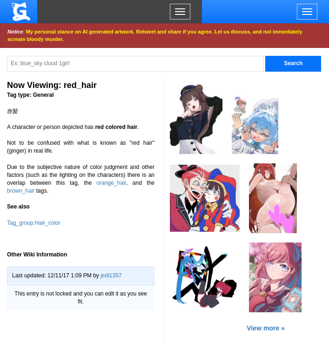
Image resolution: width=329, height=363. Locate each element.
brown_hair (20, 191)
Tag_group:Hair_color (33, 223)
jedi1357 (111, 275)
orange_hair (111, 183)
